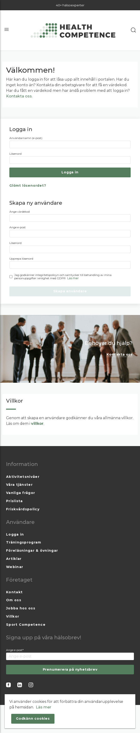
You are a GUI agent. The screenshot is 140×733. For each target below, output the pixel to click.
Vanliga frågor (20, 493)
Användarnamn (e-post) (25, 138)
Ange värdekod (19, 211)
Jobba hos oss (20, 608)
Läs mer (73, 278)
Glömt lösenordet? (27, 185)
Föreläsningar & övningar (32, 550)
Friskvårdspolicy (22, 509)
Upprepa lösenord (21, 258)
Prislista (14, 501)
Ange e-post (17, 227)
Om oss (13, 600)
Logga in (15, 534)
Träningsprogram (23, 542)
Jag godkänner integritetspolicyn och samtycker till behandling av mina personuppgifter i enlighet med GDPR (62, 276)
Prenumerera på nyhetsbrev (70, 669)
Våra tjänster (19, 485)
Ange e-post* (15, 650)
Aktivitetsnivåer (22, 477)
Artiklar (14, 559)
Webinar (14, 567)
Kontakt (14, 592)
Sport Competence (26, 624)
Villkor (12, 616)
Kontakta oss (19, 96)
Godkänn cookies (33, 718)
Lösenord (15, 153)
